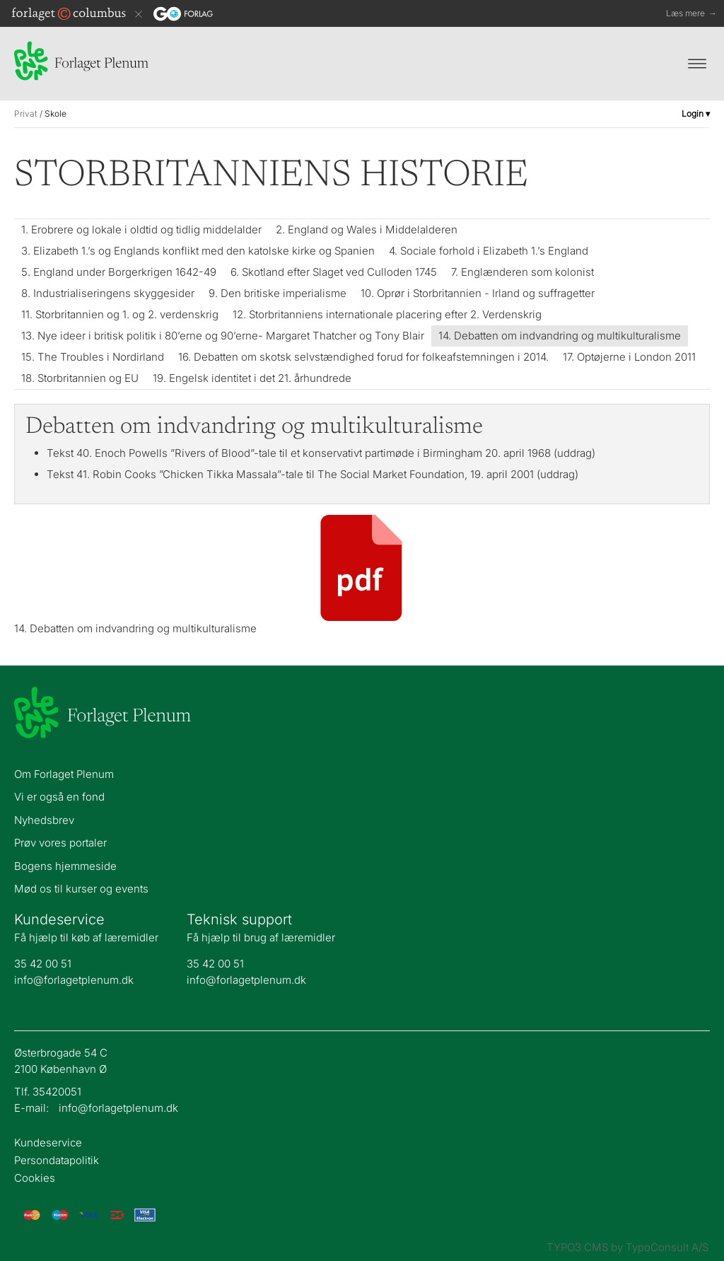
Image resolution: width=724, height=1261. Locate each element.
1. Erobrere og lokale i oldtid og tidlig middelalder (141, 229)
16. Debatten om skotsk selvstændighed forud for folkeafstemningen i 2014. (363, 357)
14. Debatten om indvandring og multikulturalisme (559, 335)
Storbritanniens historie (271, 176)
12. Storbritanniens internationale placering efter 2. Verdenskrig (387, 314)
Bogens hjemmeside (65, 866)
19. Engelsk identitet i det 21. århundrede (252, 378)
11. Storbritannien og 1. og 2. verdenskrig (119, 314)
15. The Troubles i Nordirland (92, 357)
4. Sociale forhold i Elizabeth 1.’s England (488, 250)
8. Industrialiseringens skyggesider (107, 293)
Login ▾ (696, 113)
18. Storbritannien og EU (80, 378)
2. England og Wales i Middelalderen (366, 229)
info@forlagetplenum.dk (74, 980)
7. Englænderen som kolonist (522, 272)
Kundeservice (48, 1143)
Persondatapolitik (56, 1161)
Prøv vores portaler (60, 842)
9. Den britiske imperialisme (277, 293)
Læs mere (691, 14)
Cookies (34, 1179)
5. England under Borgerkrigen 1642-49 (118, 272)
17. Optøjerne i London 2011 (629, 357)
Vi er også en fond (59, 796)
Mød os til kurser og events (81, 888)
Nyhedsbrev (44, 820)
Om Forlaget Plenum (64, 774)
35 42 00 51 (42, 963)
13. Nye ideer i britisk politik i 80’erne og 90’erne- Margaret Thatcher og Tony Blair (222, 335)
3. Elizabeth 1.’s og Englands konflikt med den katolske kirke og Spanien (198, 250)
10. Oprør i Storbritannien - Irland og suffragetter (478, 293)
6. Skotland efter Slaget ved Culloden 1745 (333, 272)
